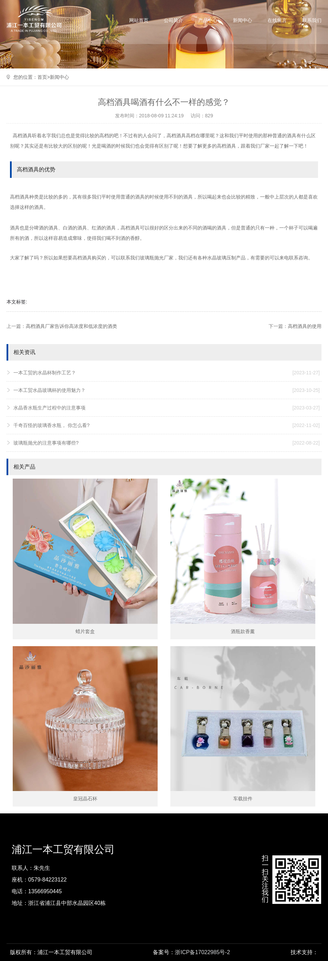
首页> (43, 77)
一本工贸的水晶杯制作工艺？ (166, 372)
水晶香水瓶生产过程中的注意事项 (166, 407)
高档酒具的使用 (304, 326)
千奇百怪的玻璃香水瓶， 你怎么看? (166, 425)
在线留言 (277, 20)
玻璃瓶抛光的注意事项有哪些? (166, 442)
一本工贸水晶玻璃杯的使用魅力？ (166, 390)
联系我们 (311, 20)
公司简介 (173, 20)
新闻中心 (242, 20)
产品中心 (207, 20)
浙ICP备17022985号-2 (202, 952)
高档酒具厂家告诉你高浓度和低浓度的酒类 (71, 326)
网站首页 (138, 20)
